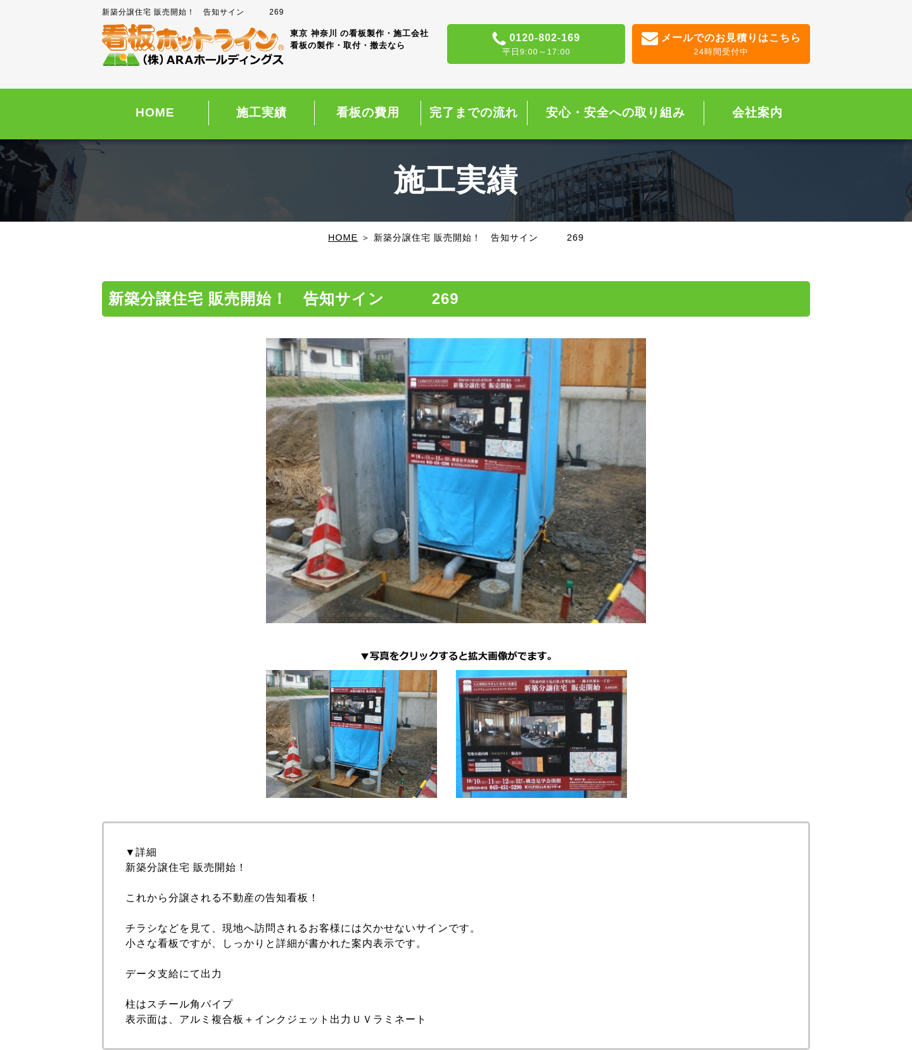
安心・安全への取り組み (615, 112)
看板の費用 (368, 112)
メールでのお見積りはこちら (721, 45)
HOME (155, 112)
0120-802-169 (536, 45)
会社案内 (757, 112)
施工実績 (261, 112)
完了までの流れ (473, 112)
